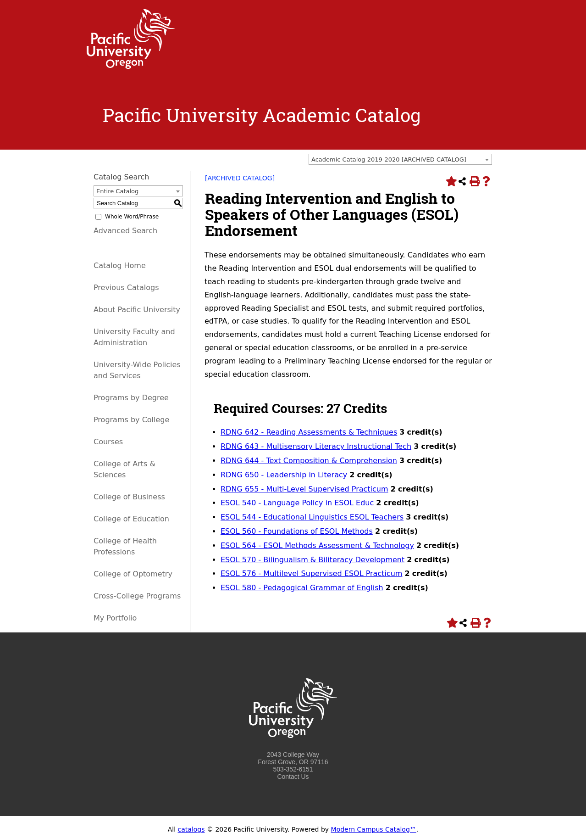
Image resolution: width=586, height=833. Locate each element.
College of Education (131, 518)
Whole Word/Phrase (132, 216)
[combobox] (400, 159)
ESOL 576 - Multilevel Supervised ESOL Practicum (311, 573)
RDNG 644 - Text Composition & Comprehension (309, 460)
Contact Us (293, 776)
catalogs (191, 829)
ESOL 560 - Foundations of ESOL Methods (297, 531)
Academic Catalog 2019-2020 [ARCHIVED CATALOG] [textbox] (388, 159)
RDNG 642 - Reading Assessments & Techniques (309, 432)
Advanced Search (125, 230)
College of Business (129, 496)
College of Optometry (133, 574)
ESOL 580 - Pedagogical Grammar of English (302, 587)
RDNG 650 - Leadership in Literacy (284, 474)
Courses (108, 441)
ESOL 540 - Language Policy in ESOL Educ (297, 502)
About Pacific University (137, 309)
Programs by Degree (131, 397)
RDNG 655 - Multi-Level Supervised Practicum (304, 489)
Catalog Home (120, 265)
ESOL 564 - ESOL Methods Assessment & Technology (317, 545)
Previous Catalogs (126, 287)
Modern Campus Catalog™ (373, 829)
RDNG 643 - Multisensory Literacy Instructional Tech (316, 446)
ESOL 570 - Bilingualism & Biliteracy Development (312, 559)
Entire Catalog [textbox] (117, 191)
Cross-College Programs (137, 596)
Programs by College (131, 419)
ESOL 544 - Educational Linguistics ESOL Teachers (312, 517)
